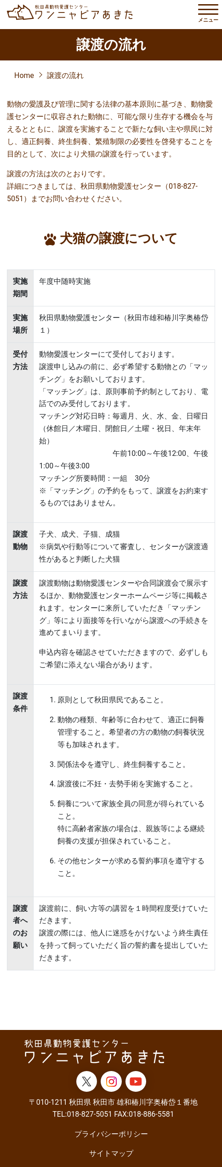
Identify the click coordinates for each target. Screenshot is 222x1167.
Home (24, 75)
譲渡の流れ (65, 75)
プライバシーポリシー (111, 1134)
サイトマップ (111, 1153)
